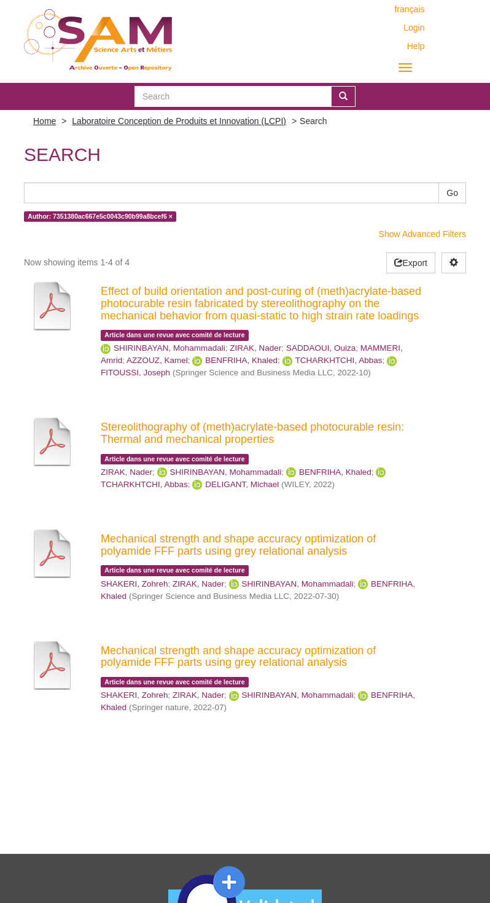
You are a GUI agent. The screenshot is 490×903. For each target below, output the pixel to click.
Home (44, 121)
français (409, 9)
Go (452, 193)
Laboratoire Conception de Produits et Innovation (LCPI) (179, 121)
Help (416, 46)
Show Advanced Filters (422, 234)
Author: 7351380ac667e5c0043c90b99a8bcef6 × (100, 216)
